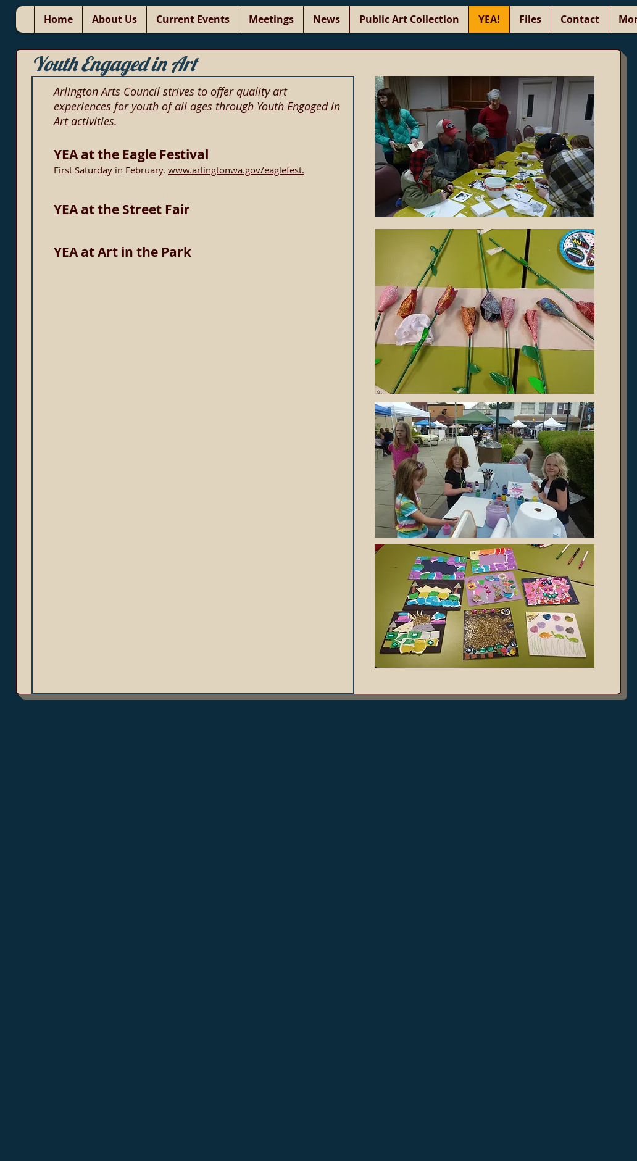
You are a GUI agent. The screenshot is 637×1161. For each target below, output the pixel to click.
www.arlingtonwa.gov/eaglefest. (236, 170)
